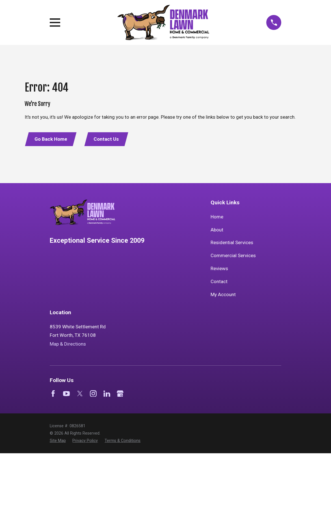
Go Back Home (50, 139)
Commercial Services (233, 255)
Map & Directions (68, 344)
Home (217, 217)
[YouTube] (66, 393)
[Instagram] (93, 393)
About (217, 230)
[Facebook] (53, 393)
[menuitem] (58, 440)
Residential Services (232, 242)
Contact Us (106, 139)
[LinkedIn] (106, 393)
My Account (223, 294)
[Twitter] (80, 393)
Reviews (219, 268)
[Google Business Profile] (120, 393)
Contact (219, 281)
